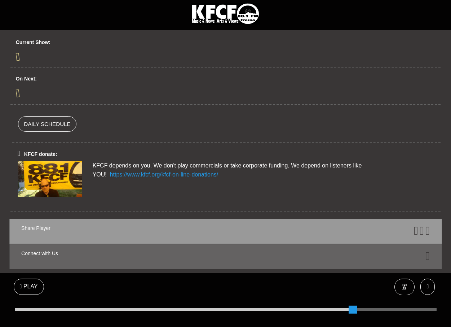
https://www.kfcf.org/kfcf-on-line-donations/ (164, 174)
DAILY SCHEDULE (47, 124)
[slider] (353, 310)
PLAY (29, 286)
